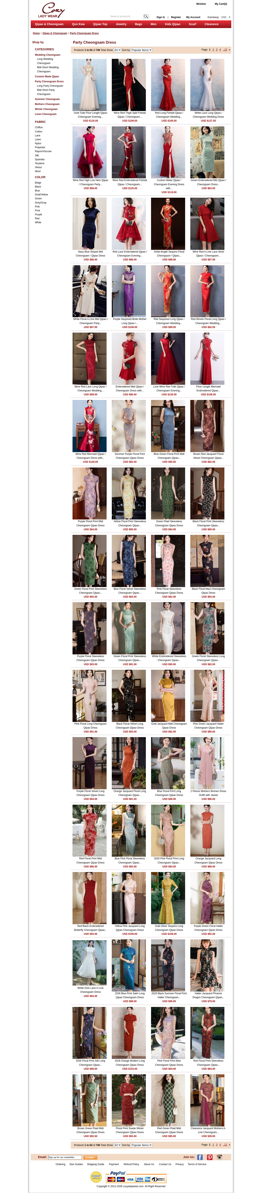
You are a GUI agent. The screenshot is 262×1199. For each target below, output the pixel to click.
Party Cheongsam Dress (84, 33)
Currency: (217, 17)
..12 (225, 49)
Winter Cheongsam (46, 109)
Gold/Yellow (41, 194)
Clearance (212, 24)
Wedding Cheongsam (47, 54)
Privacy (180, 1164)
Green (38, 198)
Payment (114, 1164)
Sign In (161, 17)
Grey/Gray (40, 202)
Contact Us (165, 1164)
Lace (37, 135)
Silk (37, 155)
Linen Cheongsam (46, 114)
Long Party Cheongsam (50, 85)
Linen (38, 139)
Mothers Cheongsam (47, 104)
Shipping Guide (95, 1164)
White (38, 222)
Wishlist (201, 3)
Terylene (39, 163)
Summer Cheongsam (47, 99)
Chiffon (39, 127)
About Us (149, 1164)
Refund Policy (131, 1164)
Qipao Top (100, 24)
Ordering (60, 1164)
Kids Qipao (172, 24)
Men (153, 24)
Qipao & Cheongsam (49, 24)
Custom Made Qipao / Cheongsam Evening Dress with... (169, 184)
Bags (138, 24)
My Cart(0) (221, 3)
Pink (37, 206)
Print (37, 210)
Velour (38, 167)
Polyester (40, 147)
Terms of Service (197, 1164)
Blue (37, 190)
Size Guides (76, 1164)
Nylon (38, 143)
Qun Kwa (78, 24)
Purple (38, 214)
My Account (193, 17)
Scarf (192, 24)
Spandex (40, 159)
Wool (38, 171)
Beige (38, 182)
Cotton (38, 131)
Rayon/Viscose (43, 151)
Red (37, 218)
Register (176, 17)
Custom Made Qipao (47, 76)
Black (38, 186)
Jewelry (121, 24)
